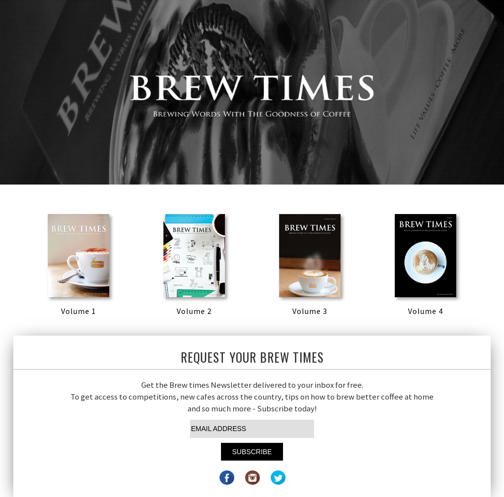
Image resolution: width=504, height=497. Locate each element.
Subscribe (252, 452)
